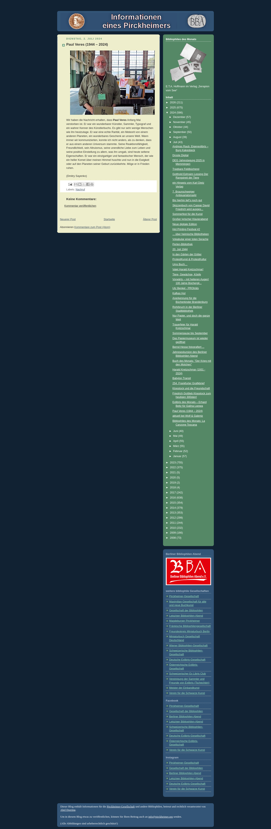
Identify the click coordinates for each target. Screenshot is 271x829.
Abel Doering (67, 809)
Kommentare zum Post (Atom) (92, 227)
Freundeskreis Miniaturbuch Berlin (189, 631)
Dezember (179, 117)
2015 (173, 502)
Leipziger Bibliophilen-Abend (186, 615)
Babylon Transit (182, 378)
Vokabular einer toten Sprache (191, 239)
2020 (173, 477)
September (180, 132)
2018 (173, 487)
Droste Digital (181, 155)
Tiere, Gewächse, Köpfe (187, 274)
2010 (173, 527)
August (177, 137)
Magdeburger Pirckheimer (184, 620)
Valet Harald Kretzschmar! (188, 269)
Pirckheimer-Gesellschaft (184, 596)
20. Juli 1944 (180, 249)
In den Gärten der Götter (187, 254)
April (176, 441)
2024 (173, 112)
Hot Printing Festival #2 (186, 229)
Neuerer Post (68, 219)
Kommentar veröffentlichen (80, 205)
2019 (173, 482)
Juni (176, 431)
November (179, 122)
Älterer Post (150, 219)
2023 (173, 462)
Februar (178, 451)
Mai (175, 435)
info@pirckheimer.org (160, 816)
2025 (173, 107)
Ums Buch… (180, 264)
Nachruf (80, 189)
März (176, 446)
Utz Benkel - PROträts (186, 288)
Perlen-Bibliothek (183, 244)
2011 (173, 522)
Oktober (178, 127)
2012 (173, 517)
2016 (173, 497)
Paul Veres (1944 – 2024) (188, 411)
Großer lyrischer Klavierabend (190, 219)
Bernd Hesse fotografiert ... (189, 347)
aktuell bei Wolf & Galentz (188, 415)
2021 (173, 472)
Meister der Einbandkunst (184, 687)
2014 (173, 507)
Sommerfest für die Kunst (188, 214)
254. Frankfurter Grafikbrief (189, 383)
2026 (173, 102)
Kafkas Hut (179, 293)
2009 (173, 532)
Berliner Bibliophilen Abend (185, 716)
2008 (173, 537)
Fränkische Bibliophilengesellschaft (190, 626)
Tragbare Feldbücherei (186, 169)
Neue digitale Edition (185, 224)
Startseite (109, 219)
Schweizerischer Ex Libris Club (187, 673)
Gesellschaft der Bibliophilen (186, 610)
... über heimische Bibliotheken (191, 234)
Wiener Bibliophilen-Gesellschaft (188, 645)
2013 (173, 512)
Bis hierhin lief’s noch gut (187, 200)
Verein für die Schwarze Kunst (187, 693)
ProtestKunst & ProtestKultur (190, 259)
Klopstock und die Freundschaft (191, 388)
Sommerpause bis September (190, 333)
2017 (173, 492)
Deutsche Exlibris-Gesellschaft (187, 659)
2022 (173, 467)
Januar (177, 456)
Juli (175, 142)
